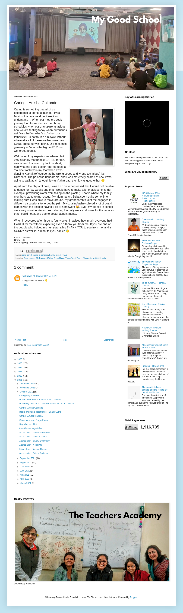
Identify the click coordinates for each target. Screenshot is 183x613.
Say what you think (28, 424)
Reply (25, 285)
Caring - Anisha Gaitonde (31, 408)
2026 (20, 359)
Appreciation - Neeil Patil (30, 445)
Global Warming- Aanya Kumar (33, 420)
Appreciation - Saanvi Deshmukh (34, 441)
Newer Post (20, 340)
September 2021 (28, 458)
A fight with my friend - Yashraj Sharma (152, 329)
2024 (20, 367)
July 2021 (25, 466)
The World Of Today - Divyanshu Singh (152, 263)
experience (43, 255)
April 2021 (25, 479)
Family (52, 255)
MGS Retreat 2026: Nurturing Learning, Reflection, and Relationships (151, 197)
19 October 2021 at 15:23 (45, 276)
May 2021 (25, 475)
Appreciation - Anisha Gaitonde (33, 453)
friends (58, 255)
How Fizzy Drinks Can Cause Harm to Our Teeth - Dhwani (46, 403)
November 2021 (28, 387)
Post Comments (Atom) (38, 345)
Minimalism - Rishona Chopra (33, 449)
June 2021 (25, 471)
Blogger (133, 597)
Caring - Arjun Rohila (29, 395)
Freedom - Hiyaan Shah (153, 366)
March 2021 (26, 483)
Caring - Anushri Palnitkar (31, 416)
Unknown (27, 276)
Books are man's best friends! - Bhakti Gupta (40, 412)
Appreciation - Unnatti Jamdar (33, 436)
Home (65, 340)
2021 (20, 380)
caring (35, 255)
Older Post (108, 340)
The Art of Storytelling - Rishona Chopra (152, 241)
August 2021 (26, 462)
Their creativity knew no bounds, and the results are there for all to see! (155, 390)
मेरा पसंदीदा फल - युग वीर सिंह (30, 428)
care (24, 255)
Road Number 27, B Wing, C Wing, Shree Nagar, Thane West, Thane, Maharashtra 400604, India (65, 258)
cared (29, 255)
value (65, 255)
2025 (20, 363)
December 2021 (28, 383)
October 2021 (26, 392)
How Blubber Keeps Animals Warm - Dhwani (40, 399)
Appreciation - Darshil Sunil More (34, 432)
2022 (20, 376)
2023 (20, 371)
